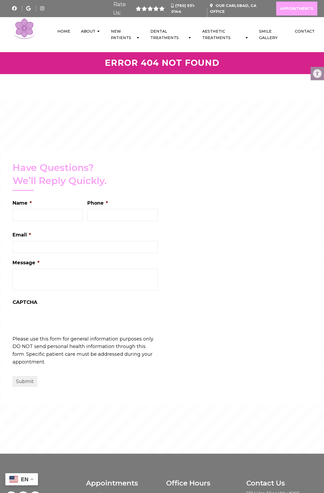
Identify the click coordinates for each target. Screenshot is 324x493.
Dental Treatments (164, 34)
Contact (305, 31)
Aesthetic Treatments (216, 34)
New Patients (121, 34)
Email (22, 236)
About (88, 31)
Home (63, 31)
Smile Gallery (268, 34)
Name (22, 204)
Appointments (296, 8)
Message (26, 263)
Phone (97, 204)
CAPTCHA (25, 303)
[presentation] (53, 329)
